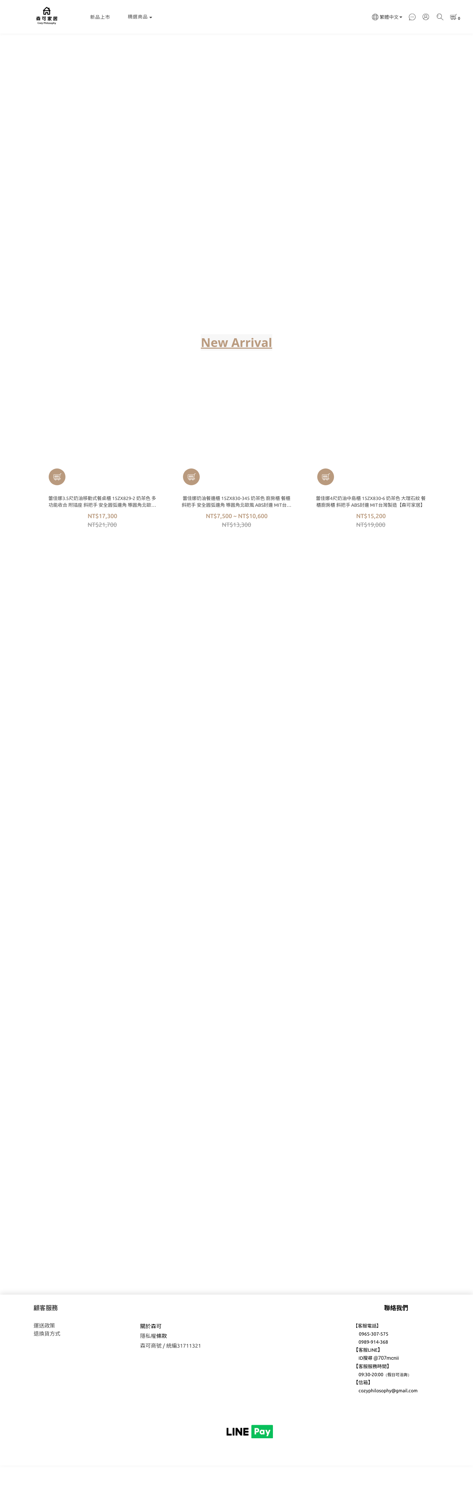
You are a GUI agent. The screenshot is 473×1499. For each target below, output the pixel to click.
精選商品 (140, 16)
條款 (161, 1369)
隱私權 (148, 1369)
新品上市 (100, 17)
